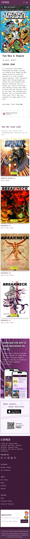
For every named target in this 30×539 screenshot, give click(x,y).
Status (3, 488)
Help (2, 498)
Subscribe (24, 521)
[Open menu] (27, 2)
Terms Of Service (7, 504)
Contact (3, 485)
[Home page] (5, 2)
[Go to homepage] (5, 2)
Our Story (4, 480)
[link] (15, 157)
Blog (2, 483)
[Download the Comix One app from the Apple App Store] (14, 411)
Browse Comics (6, 467)
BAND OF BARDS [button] (5, 180)
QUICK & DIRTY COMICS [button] (7, 228)
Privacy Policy (6, 501)
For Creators (5, 470)
